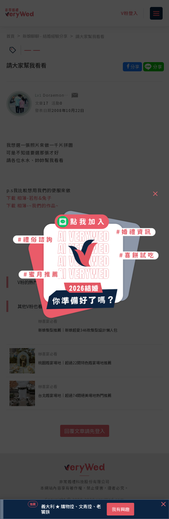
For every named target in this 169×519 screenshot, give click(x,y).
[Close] (155, 190)
